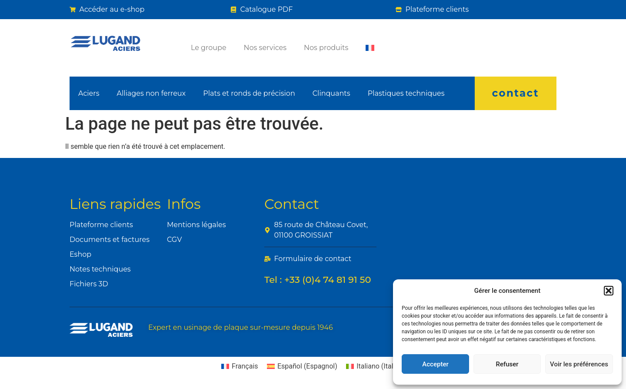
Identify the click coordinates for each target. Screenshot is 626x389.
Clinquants (331, 93)
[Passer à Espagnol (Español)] (302, 366)
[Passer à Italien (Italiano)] (376, 366)
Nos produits (326, 48)
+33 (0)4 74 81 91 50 (327, 279)
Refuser (507, 364)
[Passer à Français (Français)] (240, 366)
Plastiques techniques (406, 93)
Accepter (435, 364)
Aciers (88, 93)
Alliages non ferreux (151, 93)
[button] (608, 290)
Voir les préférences (579, 364)
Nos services (265, 48)
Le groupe (208, 48)
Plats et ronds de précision (249, 93)
